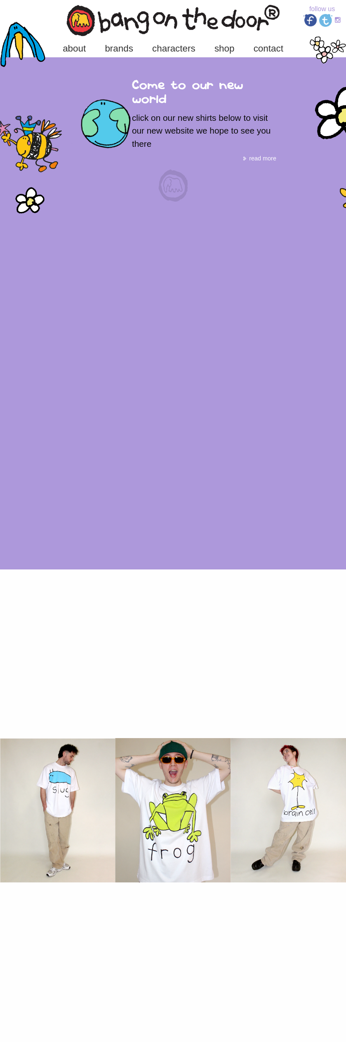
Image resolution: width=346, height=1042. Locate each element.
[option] (173, 124)
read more (259, 158)
